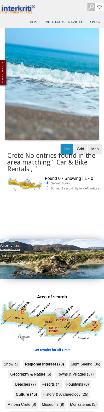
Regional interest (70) (44, 359)
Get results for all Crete (52, 345)
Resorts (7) (50, 379)
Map (95, 144)
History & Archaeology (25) (65, 389)
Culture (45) (26, 389)
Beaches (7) (25, 379)
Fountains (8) (77, 379)
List (67, 144)
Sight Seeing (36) (85, 359)
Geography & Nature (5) (30, 369)
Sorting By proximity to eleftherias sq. (74, 183)
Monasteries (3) (83, 399)
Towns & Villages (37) (75, 369)
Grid (80, 144)
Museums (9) (53, 399)
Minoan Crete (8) (21, 399)
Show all (11, 359)
